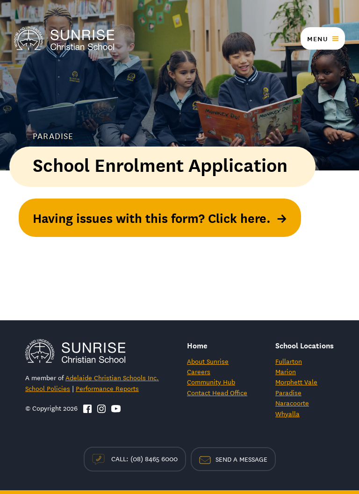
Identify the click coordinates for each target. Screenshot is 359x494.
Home (197, 345)
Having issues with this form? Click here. (152, 217)
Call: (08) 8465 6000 (135, 459)
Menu (317, 38)
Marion (285, 371)
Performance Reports (107, 388)
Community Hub (211, 381)
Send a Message (233, 459)
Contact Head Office (217, 392)
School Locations (304, 345)
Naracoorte (292, 403)
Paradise (288, 392)
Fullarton (288, 361)
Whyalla (287, 413)
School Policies (47, 388)
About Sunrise (208, 361)
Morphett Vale (296, 381)
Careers (198, 371)
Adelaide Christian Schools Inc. (112, 377)
